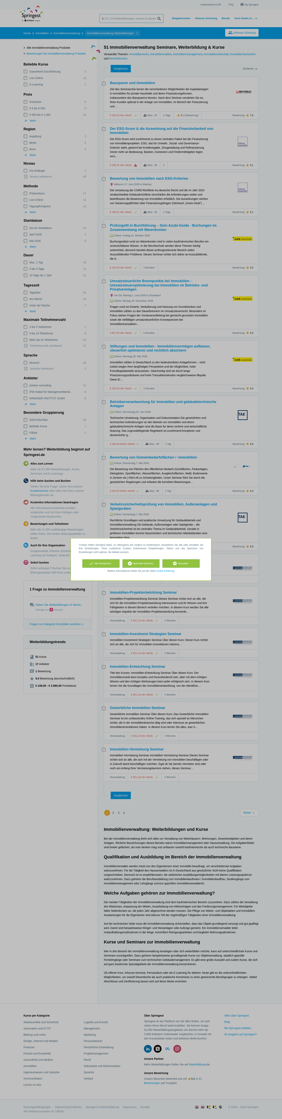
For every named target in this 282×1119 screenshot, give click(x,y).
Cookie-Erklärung (165, 571)
